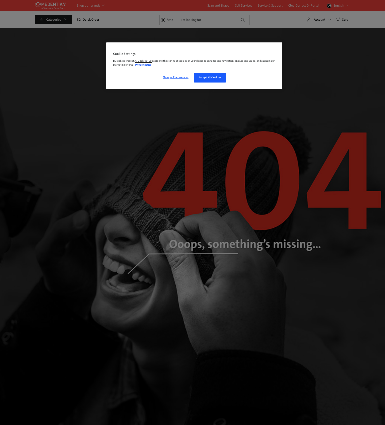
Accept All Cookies (210, 77)
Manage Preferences (176, 77)
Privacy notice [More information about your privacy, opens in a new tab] (143, 65)
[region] (194, 65)
